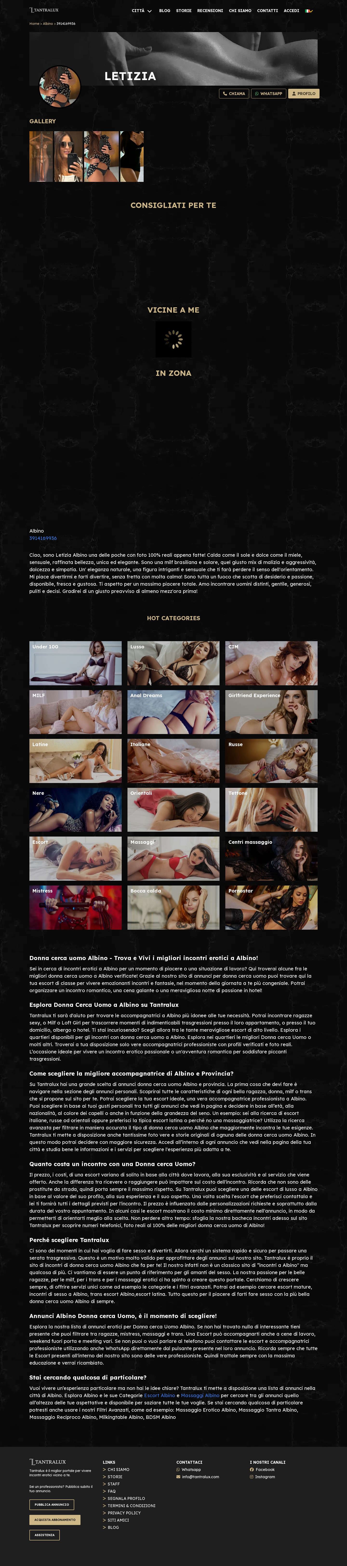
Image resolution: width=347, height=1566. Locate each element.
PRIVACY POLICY (124, 1513)
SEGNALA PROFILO (126, 1498)
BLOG (113, 1527)
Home (34, 23)
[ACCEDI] (291, 10)
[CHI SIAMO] (240, 10)
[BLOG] (164, 10)
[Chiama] (234, 93)
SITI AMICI (118, 1520)
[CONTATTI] (267, 10)
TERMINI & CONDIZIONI (131, 1505)
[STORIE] (183, 10)
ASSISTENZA (44, 1535)
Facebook (265, 1469)
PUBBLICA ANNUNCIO (52, 1504)
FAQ (112, 1491)
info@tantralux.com (200, 1476)
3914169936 (43, 538)
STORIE (115, 1476)
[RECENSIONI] (210, 10)
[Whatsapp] (268, 93)
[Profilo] (304, 93)
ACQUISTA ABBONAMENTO (54, 1520)
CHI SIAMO (118, 1469)
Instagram (265, 1476)
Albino (48, 23)
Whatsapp (191, 1469)
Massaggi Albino (200, 1395)
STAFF (114, 1484)
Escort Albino (159, 1395)
